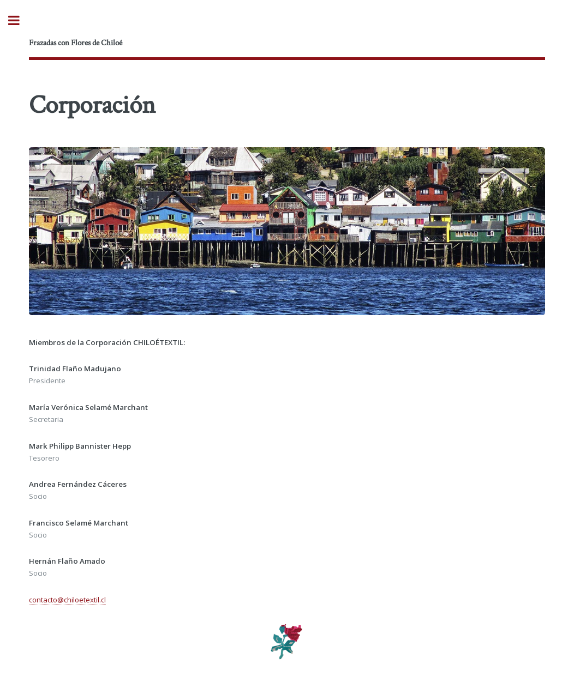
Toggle (19, 20)
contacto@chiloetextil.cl (67, 600)
